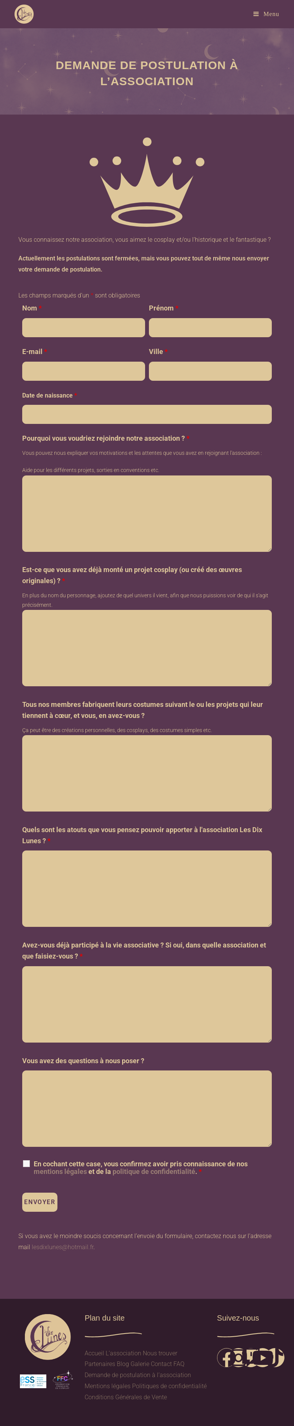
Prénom (163, 308)
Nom (32, 308)
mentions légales (60, 1171)
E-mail (34, 352)
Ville (158, 352)
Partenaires (100, 1364)
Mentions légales (108, 1386)
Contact (161, 1364)
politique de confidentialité (154, 1171)
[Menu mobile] (266, 14)
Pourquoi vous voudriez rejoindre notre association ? (105, 438)
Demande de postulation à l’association (138, 1375)
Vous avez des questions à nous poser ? (83, 1061)
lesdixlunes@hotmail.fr (62, 1247)
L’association (123, 1353)
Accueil (94, 1353)
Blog (123, 1364)
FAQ (179, 1364)
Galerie (140, 1364)
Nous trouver (160, 1353)
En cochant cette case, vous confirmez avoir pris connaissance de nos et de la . (141, 1167)
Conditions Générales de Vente (126, 1397)
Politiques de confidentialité (169, 1386)
